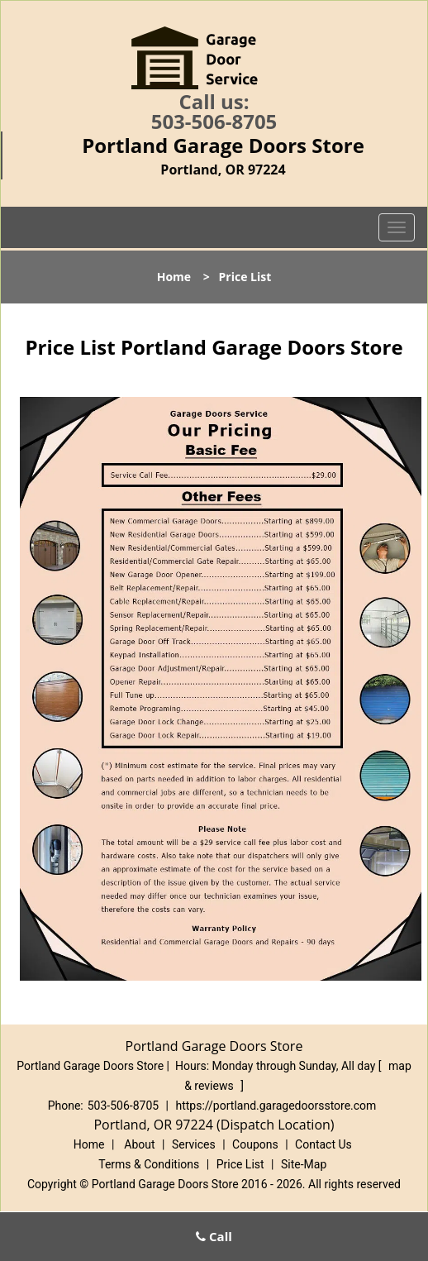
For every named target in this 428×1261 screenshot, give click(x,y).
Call (214, 1236)
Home (174, 276)
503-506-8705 (214, 121)
